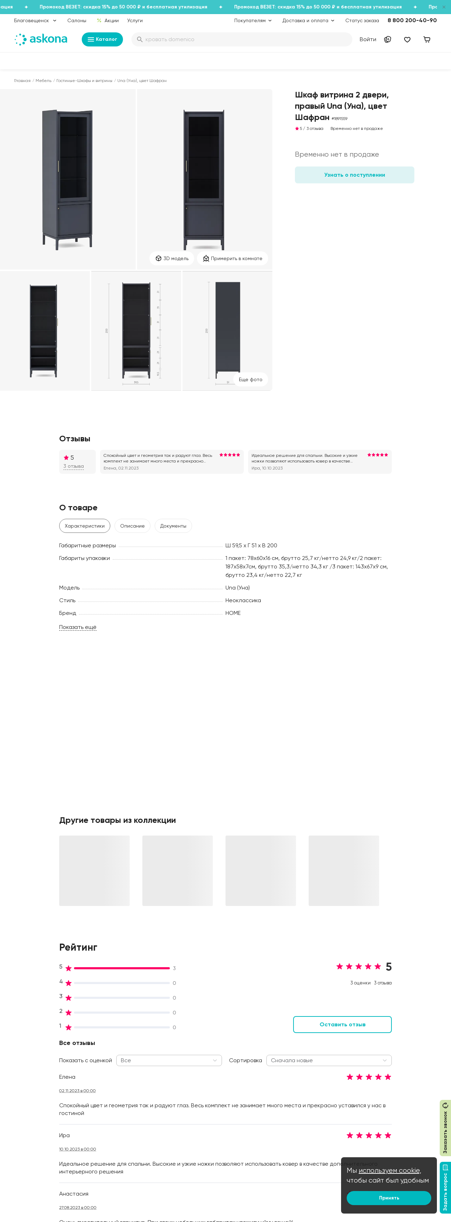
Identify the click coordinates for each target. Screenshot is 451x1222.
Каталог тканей (207, 1078)
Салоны (76, 20)
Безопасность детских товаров (303, 1069)
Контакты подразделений (394, 1039)
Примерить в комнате (232, 258)
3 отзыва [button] (73, 466)
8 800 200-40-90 (412, 20)
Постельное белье (36, 1098)
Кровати (24, 1049)
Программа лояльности (217, 1068)
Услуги (135, 20)
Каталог (102, 39)
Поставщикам (380, 1078)
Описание (132, 526)
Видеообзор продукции (129, 1108)
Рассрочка (202, 1125)
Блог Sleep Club (295, 1039)
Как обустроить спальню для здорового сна (310, 1052)
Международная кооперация (398, 1118)
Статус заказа (362, 20)
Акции (108, 20)
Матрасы (25, 1039)
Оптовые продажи (386, 1049)
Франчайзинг (379, 1088)
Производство (118, 1078)
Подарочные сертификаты (221, 1059)
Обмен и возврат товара (218, 1135)
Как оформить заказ (212, 1088)
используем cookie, (390, 1170)
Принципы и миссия (124, 1039)
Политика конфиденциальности (214, 1101)
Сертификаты (118, 1098)
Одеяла (23, 1088)
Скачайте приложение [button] (113, 1189)
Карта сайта (204, 1164)
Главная (22, 80)
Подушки (24, 1078)
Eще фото (250, 379)
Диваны (23, 1059)
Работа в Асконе (121, 1068)
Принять (389, 1198)
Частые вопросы (121, 1127)
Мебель (43, 80)
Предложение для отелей (394, 1098)
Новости (111, 1118)
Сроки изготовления (213, 1144)
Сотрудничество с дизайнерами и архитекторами (386, 1135)
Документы (173, 526)
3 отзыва (315, 128)
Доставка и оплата (212, 1049)
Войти (368, 39)
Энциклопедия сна (298, 1082)
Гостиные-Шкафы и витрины (84, 80)
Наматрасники (31, 1068)
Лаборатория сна (122, 1088)
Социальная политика (127, 1049)
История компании (123, 1059)
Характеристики (85, 526)
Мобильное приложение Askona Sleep (305, 1096)
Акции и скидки (207, 1039)
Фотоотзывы (28, 1118)
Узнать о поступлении (354, 174)
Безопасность (205, 1154)
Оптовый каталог (384, 1108)
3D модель (172, 258)
